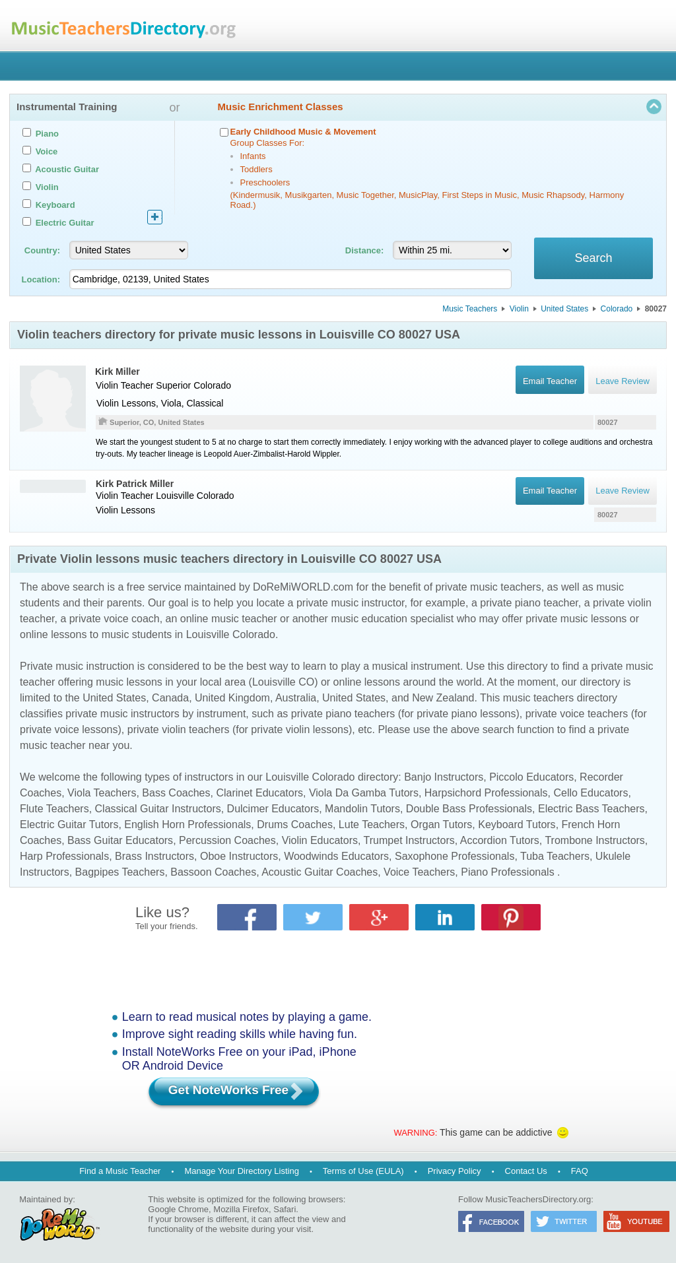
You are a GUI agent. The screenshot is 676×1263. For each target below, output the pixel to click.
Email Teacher (549, 491)
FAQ (579, 1171)
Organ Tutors (441, 824)
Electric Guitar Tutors (69, 824)
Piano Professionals (507, 872)
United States (564, 308)
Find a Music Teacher (119, 1171)
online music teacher (228, 618)
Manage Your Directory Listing (241, 1171)
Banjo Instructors (443, 777)
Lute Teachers (372, 824)
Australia (295, 697)
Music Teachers (469, 308)
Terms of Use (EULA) (363, 1171)
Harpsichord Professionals (486, 792)
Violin (519, 308)
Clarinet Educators (259, 792)
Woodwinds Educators (336, 856)
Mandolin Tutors (362, 808)
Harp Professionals (64, 856)
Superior (173, 385)
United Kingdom (232, 697)
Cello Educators (590, 792)
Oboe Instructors (239, 856)
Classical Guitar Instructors (158, 808)
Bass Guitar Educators (120, 840)
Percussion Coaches (227, 840)
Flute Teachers (54, 808)
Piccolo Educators (531, 777)
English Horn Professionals (187, 824)
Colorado (617, 308)
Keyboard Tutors (516, 824)
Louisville (175, 495)
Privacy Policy (454, 1171)
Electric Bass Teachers (591, 808)
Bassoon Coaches (213, 872)
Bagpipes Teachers (120, 872)
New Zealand (443, 697)
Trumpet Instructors (409, 840)
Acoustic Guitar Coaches (319, 872)
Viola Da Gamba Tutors (364, 792)
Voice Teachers (419, 872)
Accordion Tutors (499, 840)
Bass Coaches (176, 792)
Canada (170, 697)
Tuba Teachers (555, 856)
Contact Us (526, 1171)
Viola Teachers (101, 792)
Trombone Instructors (594, 840)
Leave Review (622, 491)
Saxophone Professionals (454, 856)
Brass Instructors (154, 856)
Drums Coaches (295, 824)
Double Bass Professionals (469, 808)
